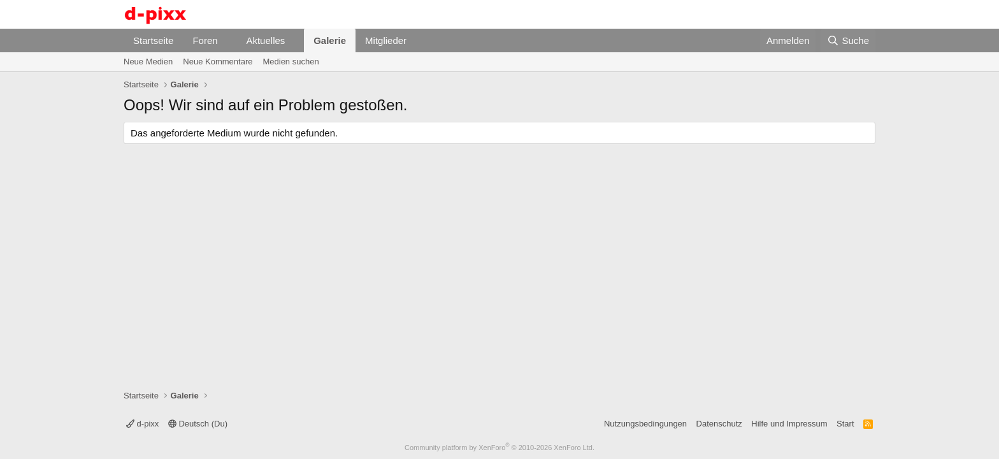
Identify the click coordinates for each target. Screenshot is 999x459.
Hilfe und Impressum (789, 423)
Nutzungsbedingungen (645, 423)
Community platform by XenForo (499, 447)
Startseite (153, 40)
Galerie (329, 40)
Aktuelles (265, 40)
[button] (227, 40)
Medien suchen (290, 61)
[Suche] (848, 40)
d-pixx (142, 423)
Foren (204, 40)
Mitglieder (385, 40)
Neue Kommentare (217, 61)
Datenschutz (719, 423)
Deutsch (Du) (197, 423)
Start (845, 423)
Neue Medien (148, 61)
